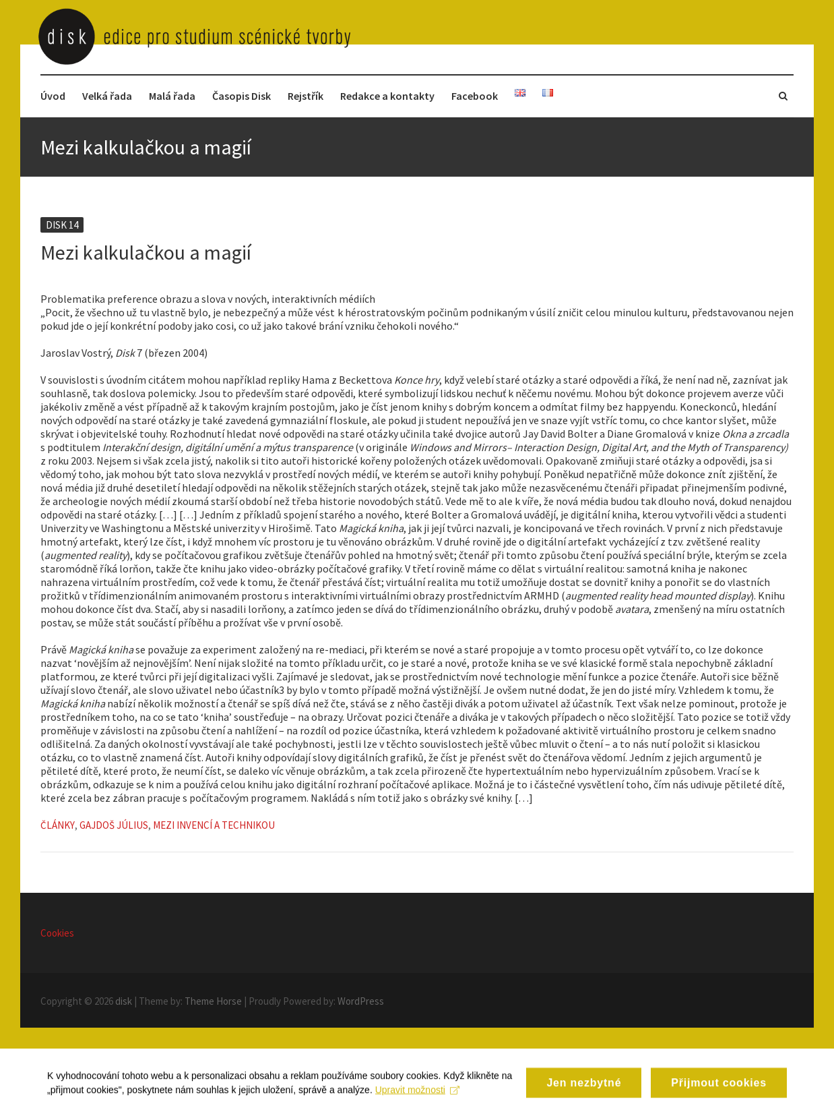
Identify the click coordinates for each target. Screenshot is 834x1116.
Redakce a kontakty (387, 95)
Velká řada (107, 95)
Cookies (57, 933)
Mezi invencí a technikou (214, 825)
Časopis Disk (241, 95)
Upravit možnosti (417, 1099)
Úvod (52, 95)
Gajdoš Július (113, 825)
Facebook (474, 95)
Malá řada (172, 95)
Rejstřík (305, 95)
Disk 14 (62, 224)
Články (57, 825)
